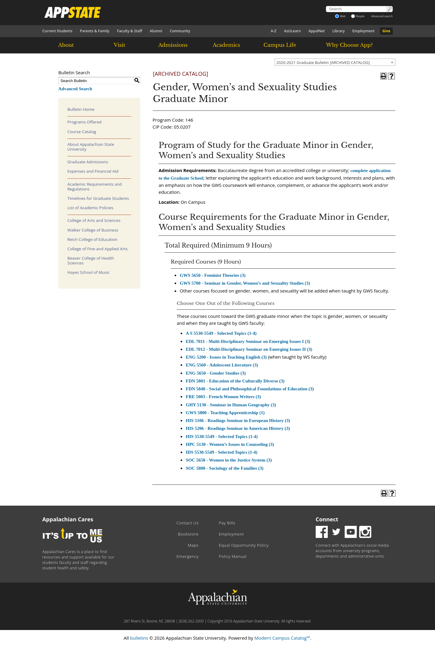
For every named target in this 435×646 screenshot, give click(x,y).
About (66, 45)
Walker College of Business (92, 230)
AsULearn (292, 31)
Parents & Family (95, 31)
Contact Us (187, 523)
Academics (226, 45)
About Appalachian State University (90, 147)
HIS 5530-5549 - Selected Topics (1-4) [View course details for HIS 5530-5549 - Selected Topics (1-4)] (222, 436)
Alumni (156, 31)
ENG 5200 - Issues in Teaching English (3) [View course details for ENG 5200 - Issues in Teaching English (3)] (226, 357)
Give (386, 31)
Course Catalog (81, 131)
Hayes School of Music (88, 272)
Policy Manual (232, 556)
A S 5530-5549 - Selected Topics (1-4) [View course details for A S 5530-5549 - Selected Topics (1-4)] (221, 333)
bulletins (139, 638)
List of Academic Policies (90, 207)
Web (340, 16)
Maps (193, 545)
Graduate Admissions (87, 162)
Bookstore (188, 534)
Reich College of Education (92, 239)
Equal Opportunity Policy (244, 545)
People (358, 16)
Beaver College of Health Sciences (90, 260)
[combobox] (335, 62)
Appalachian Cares (67, 519)
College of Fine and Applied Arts (97, 248)
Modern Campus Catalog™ (282, 638)
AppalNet (316, 31)
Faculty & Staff (129, 31)
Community (180, 31)
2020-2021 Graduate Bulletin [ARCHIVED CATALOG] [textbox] (323, 62)
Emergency (187, 556)
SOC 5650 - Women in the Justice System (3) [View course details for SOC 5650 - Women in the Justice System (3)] (229, 460)
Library (338, 31)
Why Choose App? (349, 45)
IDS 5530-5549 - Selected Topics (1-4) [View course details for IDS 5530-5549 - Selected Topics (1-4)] (221, 452)
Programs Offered (84, 122)
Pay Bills (227, 523)
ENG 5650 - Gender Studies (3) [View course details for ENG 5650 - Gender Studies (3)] (216, 373)
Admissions (173, 45)
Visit (119, 45)
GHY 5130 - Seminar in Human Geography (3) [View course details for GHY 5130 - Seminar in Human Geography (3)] (231, 404)
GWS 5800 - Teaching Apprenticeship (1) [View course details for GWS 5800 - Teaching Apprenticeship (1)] (225, 412)
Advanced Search (75, 88)
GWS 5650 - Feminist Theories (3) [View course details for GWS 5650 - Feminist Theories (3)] (213, 275)
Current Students (57, 31)
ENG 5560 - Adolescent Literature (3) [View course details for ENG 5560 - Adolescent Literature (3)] (222, 365)
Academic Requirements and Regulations (94, 186)
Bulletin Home (81, 109)
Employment (363, 31)
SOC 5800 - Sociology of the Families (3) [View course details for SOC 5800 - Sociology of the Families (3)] (224, 468)
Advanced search (382, 16)
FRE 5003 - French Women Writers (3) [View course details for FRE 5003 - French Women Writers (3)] (223, 396)
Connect (327, 519)
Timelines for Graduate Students (98, 198)
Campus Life (279, 45)
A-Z (273, 31)
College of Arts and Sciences (94, 220)
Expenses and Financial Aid (92, 171)
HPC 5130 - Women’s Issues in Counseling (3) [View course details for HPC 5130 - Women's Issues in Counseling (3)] (230, 444)
